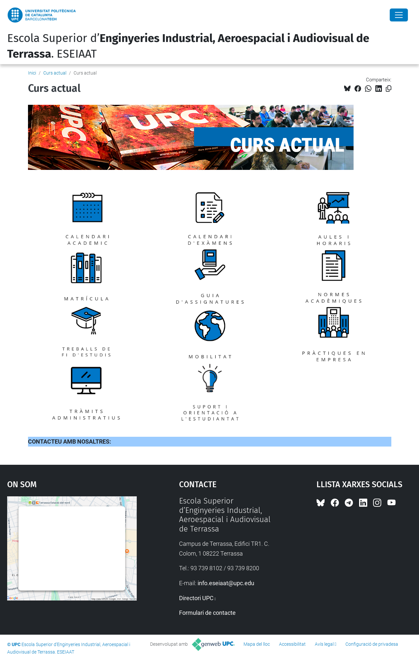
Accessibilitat (292, 644)
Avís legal (324, 644)
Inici (32, 73)
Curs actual (54, 73)
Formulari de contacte (207, 612)
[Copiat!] (388, 88)
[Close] (399, 14)
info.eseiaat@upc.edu (226, 583)
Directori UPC (196, 598)
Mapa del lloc (257, 644)
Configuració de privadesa (371, 644)
